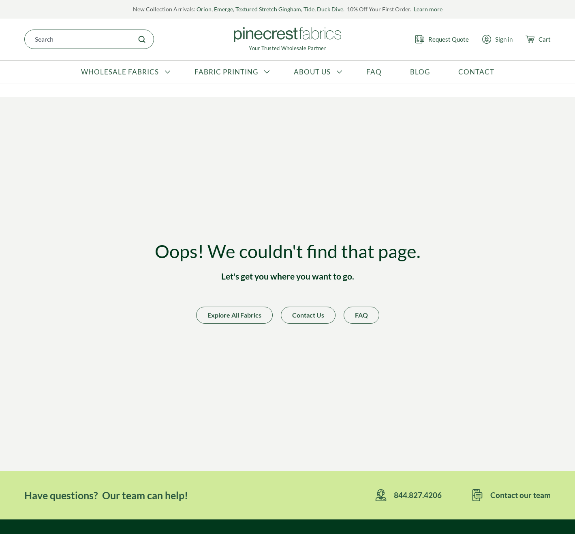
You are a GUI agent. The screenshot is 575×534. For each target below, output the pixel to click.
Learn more (428, 9)
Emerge (223, 9)
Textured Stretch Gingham (268, 9)
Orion (204, 9)
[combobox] (77, 39)
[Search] (142, 39)
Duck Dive (330, 9)
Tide (309, 9)
